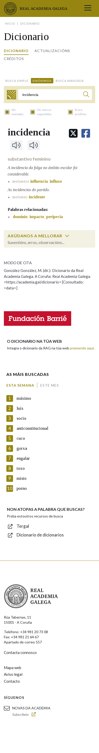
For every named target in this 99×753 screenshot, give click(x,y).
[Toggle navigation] (87, 8)
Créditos (14, 58)
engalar (23, 458)
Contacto (12, 681)
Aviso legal (13, 674)
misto (22, 478)
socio (21, 418)
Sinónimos (42, 80)
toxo (21, 468)
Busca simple (16, 80)
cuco (21, 438)
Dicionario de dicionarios (40, 534)
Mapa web (12, 667)
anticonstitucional (32, 428)
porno (22, 488)
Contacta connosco (20, 652)
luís (20, 408)
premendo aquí (82, 348)
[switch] (67, 235)
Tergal (23, 526)
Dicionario (16, 50)
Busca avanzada (70, 80)
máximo (24, 398)
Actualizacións (52, 50)
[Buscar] (86, 95)
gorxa (22, 448)
